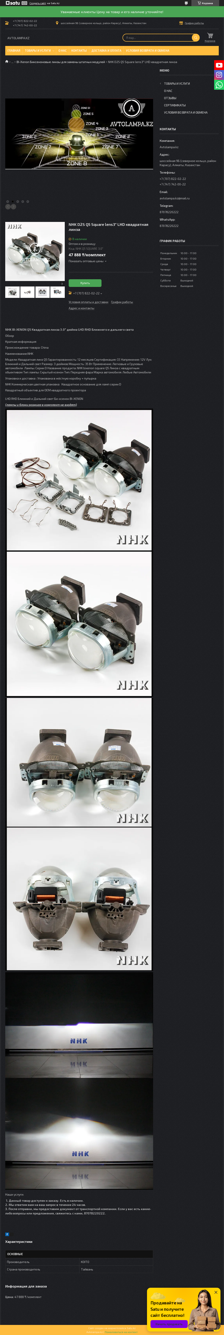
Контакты (79, 50)
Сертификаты (175, 105)
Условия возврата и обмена (147, 50)
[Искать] (196, 38)
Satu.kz (131, 1328)
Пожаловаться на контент (121, 1331)
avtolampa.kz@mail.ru (175, 198)
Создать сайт (38, 3)
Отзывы (170, 98)
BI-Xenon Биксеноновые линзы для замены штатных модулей (61, 62)
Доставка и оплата (106, 50)
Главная (13, 50)
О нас (62, 50)
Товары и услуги (38, 50)
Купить (85, 283)
